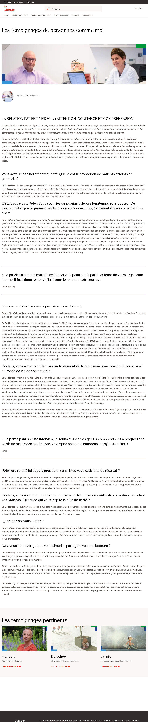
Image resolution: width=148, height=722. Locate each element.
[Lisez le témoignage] (11, 666)
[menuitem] (7, 15)
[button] (9, 8)
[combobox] (73, 9)
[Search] (75, 9)
